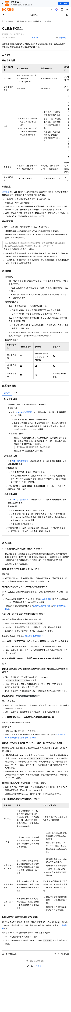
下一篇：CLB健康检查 (60, 954)
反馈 (38, 966)
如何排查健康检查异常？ (33, 636)
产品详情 (35, 38)
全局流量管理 (45, 599)
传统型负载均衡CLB (23, 21)
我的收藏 (62, 38)
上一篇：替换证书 (9, 954)
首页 (3, 21)
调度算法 (6, 192)
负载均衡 (11, 21)
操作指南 (36, 21)
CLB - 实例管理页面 (23, 412)
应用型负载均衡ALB (42, 606)
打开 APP (63, 3)
